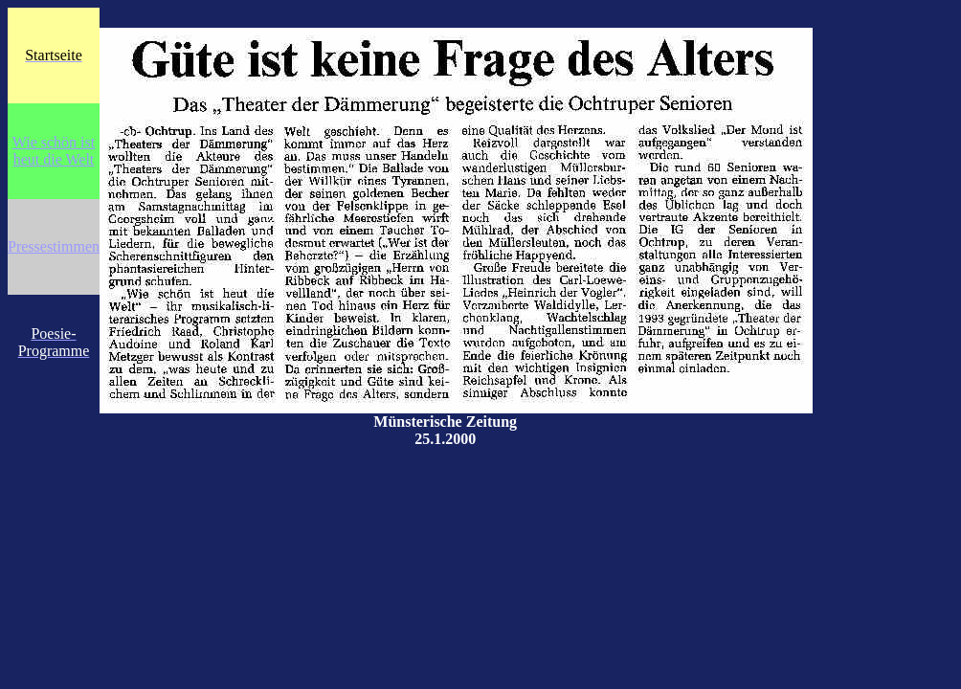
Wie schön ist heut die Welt (53, 150)
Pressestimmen (54, 246)
